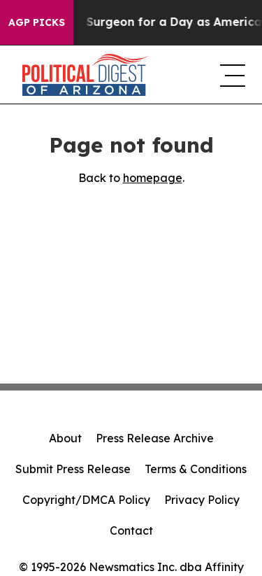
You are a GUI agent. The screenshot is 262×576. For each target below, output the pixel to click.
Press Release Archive (155, 438)
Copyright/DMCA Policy (86, 500)
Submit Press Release (73, 469)
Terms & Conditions (196, 469)
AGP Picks (36, 22)
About (65, 438)
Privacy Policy (202, 500)
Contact (131, 531)
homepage (152, 178)
